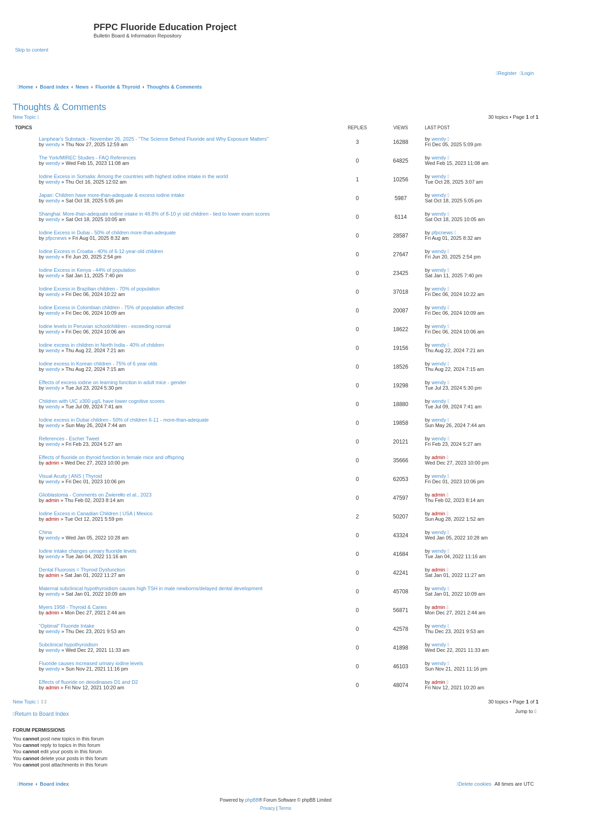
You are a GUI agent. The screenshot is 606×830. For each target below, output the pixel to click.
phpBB (252, 800)
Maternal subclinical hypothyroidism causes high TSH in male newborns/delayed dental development (150, 588)
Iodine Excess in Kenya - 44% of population (87, 270)
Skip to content (31, 50)
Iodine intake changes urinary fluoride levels (87, 551)
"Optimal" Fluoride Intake (66, 626)
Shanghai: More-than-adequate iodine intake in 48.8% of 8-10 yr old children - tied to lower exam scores (154, 214)
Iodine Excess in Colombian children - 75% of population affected (111, 307)
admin (52, 462)
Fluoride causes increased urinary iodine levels (91, 663)
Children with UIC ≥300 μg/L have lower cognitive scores (101, 401)
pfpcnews (56, 238)
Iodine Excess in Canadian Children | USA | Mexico (95, 513)
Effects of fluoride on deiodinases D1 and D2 (88, 682)
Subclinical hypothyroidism (68, 644)
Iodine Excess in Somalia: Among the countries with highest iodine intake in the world (133, 176)
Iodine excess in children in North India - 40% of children (101, 345)
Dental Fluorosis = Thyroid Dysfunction (82, 569)
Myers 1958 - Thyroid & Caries (73, 607)
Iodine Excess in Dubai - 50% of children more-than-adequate (107, 232)
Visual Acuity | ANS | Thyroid (70, 476)
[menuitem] (527, 73)
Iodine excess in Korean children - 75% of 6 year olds (98, 363)
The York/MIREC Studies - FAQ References (87, 157)
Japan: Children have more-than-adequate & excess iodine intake (111, 195)
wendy (53, 144)
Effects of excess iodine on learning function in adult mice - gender (112, 382)
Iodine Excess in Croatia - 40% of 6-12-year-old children (101, 251)
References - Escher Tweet (69, 438)
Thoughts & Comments (59, 107)
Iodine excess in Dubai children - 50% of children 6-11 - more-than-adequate (124, 420)
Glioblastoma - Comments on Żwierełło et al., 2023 (95, 494)
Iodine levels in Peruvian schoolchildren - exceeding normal (105, 326)
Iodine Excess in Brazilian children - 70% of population (99, 288)
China (45, 532)
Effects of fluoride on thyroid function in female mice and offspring (111, 457)
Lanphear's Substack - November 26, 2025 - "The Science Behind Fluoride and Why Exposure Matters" (153, 139)
